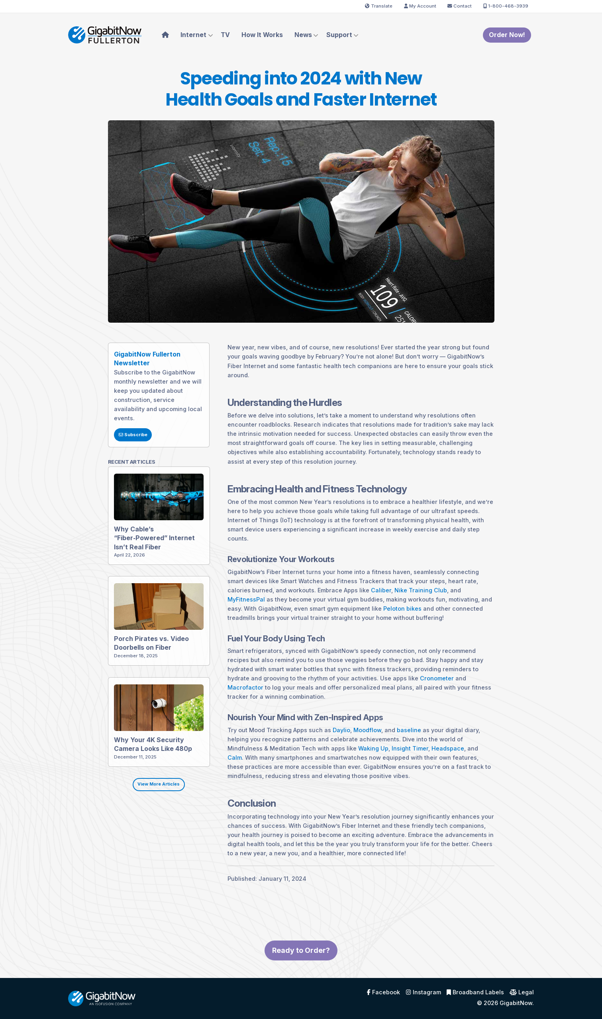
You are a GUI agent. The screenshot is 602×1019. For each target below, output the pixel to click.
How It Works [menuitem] (262, 35)
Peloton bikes (388, 622)
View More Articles (145, 798)
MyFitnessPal (232, 613)
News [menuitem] (303, 35)
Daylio (327, 744)
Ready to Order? (301, 964)
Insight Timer (395, 762)
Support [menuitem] (339, 35)
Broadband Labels (475, 992)
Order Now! (507, 35)
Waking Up (359, 762)
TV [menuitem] (225, 35)
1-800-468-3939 (505, 6)
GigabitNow (516, 1002)
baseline (394, 744)
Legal (522, 992)
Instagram (423, 992)
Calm (220, 771)
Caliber (367, 604)
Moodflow (353, 744)
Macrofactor (231, 701)
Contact (459, 6)
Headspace (433, 762)
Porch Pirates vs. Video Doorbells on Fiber (142, 657)
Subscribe (118, 448)
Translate (378, 6)
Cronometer (422, 692)
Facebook (383, 992)
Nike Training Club (406, 604)
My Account (420, 6)
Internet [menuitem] (193, 35)
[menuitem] (165, 35)
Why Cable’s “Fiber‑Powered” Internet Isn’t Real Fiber (144, 551)
